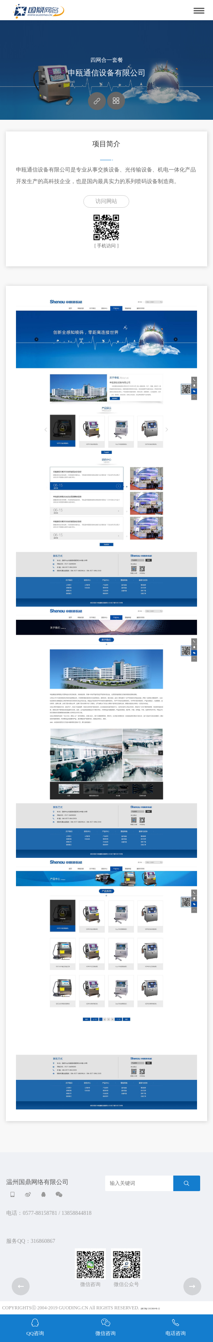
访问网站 (106, 201)
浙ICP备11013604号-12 (150, 1308)
